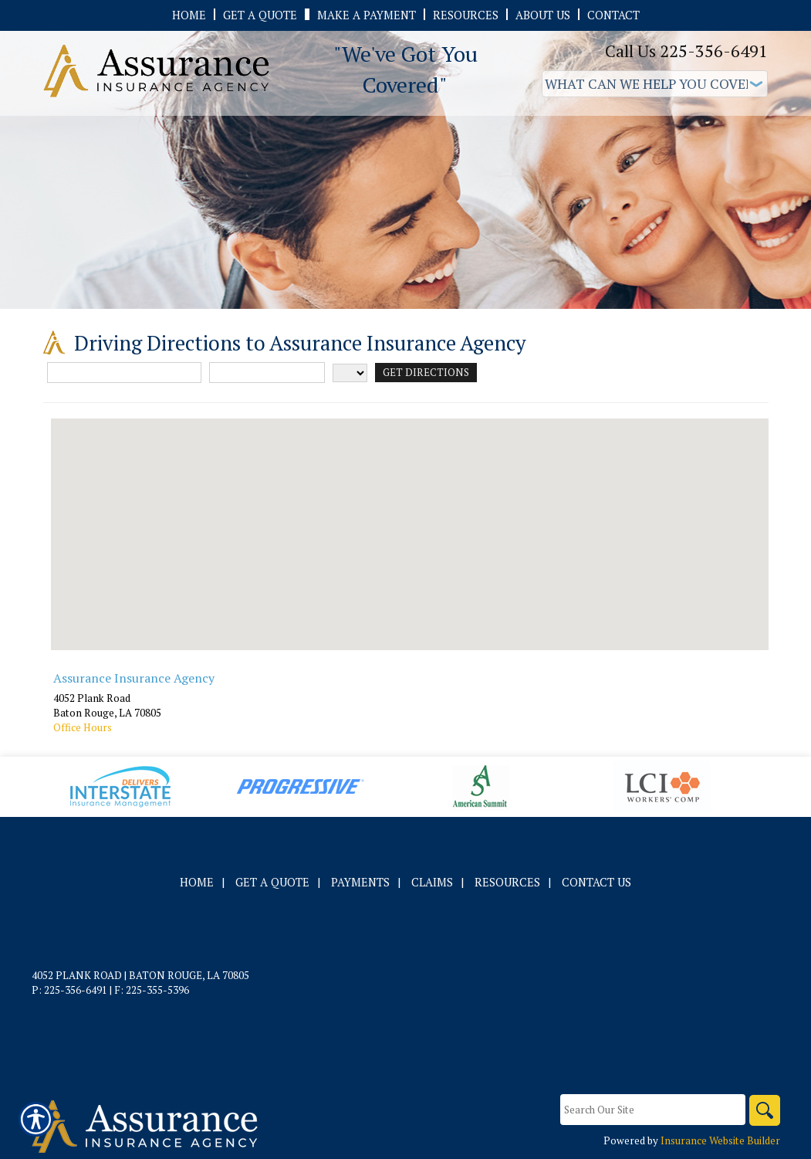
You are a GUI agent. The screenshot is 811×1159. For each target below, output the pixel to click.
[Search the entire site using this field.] (652, 1109)
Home (197, 882)
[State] (350, 373)
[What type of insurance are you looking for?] (655, 83)
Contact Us (596, 882)
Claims (432, 882)
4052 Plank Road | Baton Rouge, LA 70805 (140, 975)
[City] (267, 372)
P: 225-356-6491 (69, 990)
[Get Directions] (426, 372)
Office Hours (82, 727)
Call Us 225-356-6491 (686, 50)
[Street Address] (124, 372)
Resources (507, 882)
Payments (360, 882)
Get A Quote (272, 882)
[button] (410, 520)
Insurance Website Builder (720, 1140)
